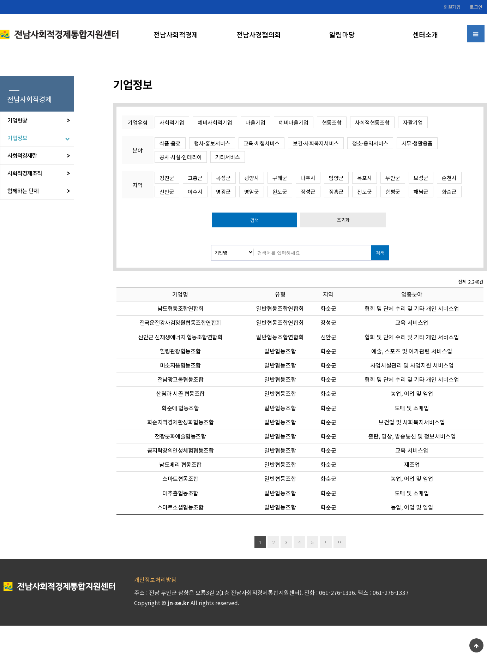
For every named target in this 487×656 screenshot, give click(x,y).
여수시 (195, 191)
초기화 (343, 219)
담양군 (336, 177)
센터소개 (425, 34)
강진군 (167, 177)
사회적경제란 (22, 155)
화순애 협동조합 (180, 408)
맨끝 (339, 542)
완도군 (279, 191)
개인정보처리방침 (155, 579)
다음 (326, 542)
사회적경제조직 (24, 173)
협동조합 (332, 122)
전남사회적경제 (176, 34)
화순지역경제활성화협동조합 (180, 422)
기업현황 (17, 120)
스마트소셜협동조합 (180, 507)
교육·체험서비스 (261, 143)
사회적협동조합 (372, 122)
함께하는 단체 (22, 191)
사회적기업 (172, 122)
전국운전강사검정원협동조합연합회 (180, 322)
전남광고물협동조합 (180, 379)
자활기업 (413, 122)
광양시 (251, 177)
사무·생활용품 (417, 143)
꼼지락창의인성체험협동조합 (180, 450)
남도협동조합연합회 (180, 308)
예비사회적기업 (215, 122)
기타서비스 (227, 157)
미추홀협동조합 (180, 493)
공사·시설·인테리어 (181, 157)
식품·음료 (170, 143)
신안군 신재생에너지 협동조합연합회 (180, 337)
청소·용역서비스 (370, 143)
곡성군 (223, 177)
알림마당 (342, 34)
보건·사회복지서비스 (316, 143)
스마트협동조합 (180, 478)
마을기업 (255, 122)
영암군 (251, 191)
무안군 (392, 177)
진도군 (364, 191)
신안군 (167, 191)
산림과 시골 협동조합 (180, 393)
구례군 (279, 177)
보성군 (421, 177)
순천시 (449, 177)
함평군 (392, 191)
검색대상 (211, 245)
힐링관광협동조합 (180, 351)
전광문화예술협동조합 (180, 436)
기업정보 (17, 138)
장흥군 (336, 191)
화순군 (449, 191)
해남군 (421, 191)
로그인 (476, 7)
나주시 (308, 177)
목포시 (364, 177)
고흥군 (195, 177)
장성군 (308, 191)
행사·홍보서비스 (212, 143)
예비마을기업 (293, 122)
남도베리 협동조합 (180, 464)
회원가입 (452, 7)
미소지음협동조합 (180, 365)
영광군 (223, 191)
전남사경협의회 (258, 34)
